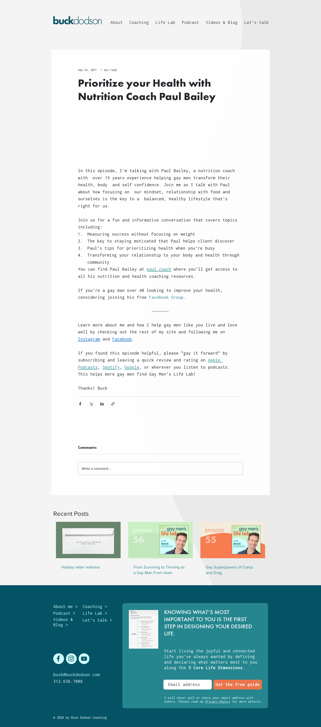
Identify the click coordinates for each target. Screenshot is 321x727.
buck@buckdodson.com (76, 674)
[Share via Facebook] (80, 404)
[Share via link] (113, 404)
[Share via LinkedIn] (102, 404)
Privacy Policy (217, 701)
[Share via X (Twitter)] (91, 404)
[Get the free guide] (237, 684)
